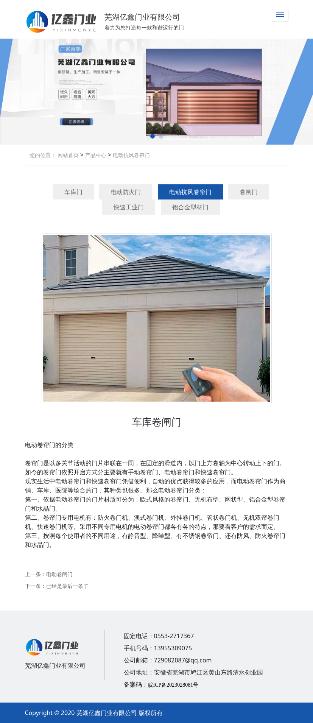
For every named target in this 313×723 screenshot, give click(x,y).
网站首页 (68, 155)
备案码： (161, 684)
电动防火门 (126, 192)
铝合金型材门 (190, 207)
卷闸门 (249, 192)
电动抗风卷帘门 (130, 155)
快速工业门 (129, 207)
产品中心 (95, 155)
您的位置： (43, 155)
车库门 (73, 192)
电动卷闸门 (59, 574)
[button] (152, 136)
